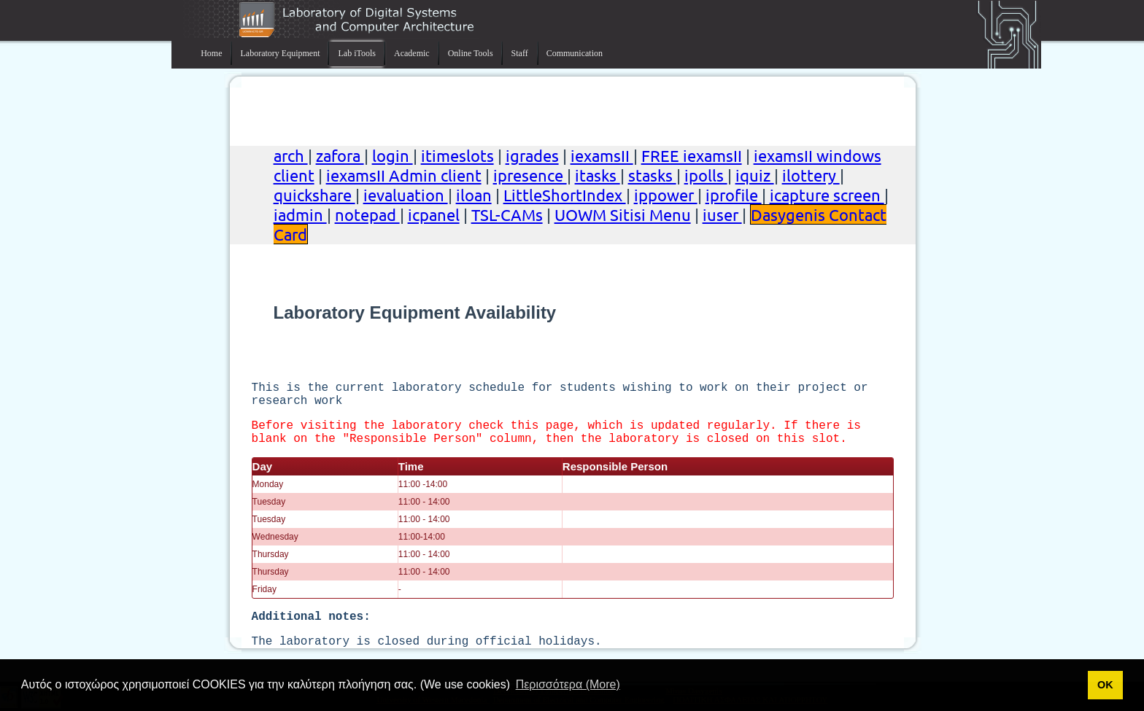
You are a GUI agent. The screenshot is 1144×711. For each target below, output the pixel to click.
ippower (665, 194)
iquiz (754, 175)
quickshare (314, 194)
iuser (722, 214)
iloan (474, 194)
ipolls (705, 175)
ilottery (811, 175)
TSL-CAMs (507, 214)
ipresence (530, 175)
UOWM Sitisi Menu (622, 214)
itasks (597, 175)
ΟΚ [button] (1105, 685)
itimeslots (457, 155)
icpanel (434, 214)
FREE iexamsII (691, 155)
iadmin (300, 214)
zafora (340, 155)
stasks (652, 175)
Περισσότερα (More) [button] (568, 684)
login (392, 155)
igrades (532, 155)
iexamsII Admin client (404, 175)
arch (291, 155)
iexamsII (602, 155)
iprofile (734, 194)
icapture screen (827, 194)
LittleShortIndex (564, 194)
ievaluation (405, 194)
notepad (367, 214)
